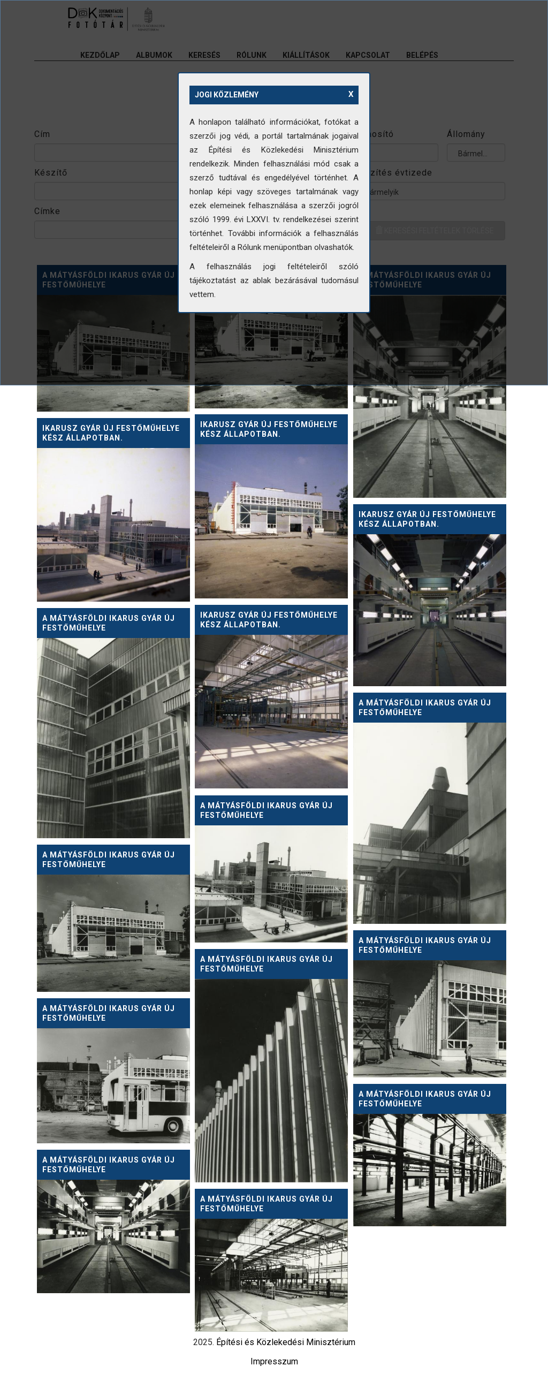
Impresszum (274, 1361)
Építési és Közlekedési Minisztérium (285, 1342)
